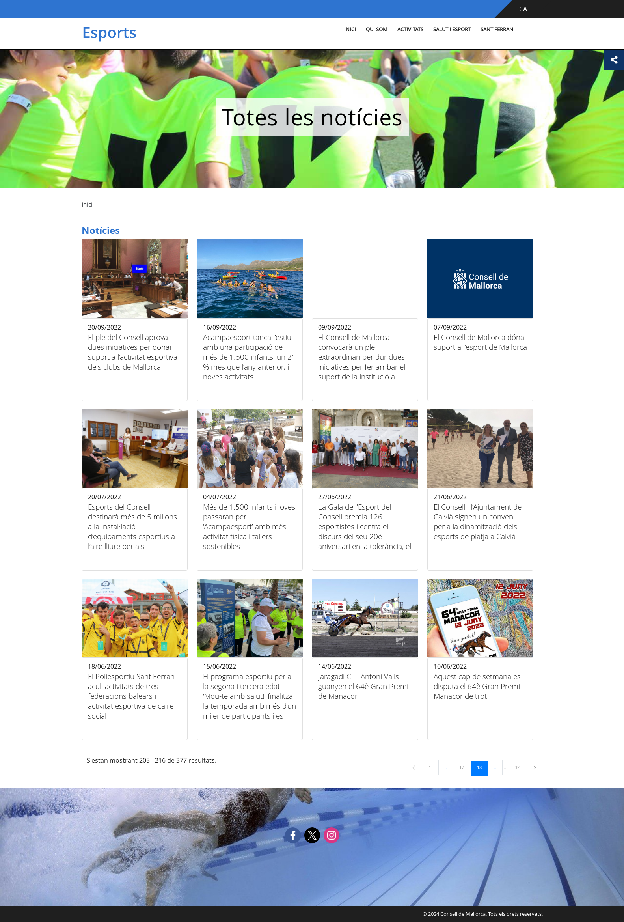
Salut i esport (452, 29)
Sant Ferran (497, 29)
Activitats (410, 29)
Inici (350, 29)
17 (464, 767)
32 (519, 767)
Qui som (376, 29)
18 (482, 767)
